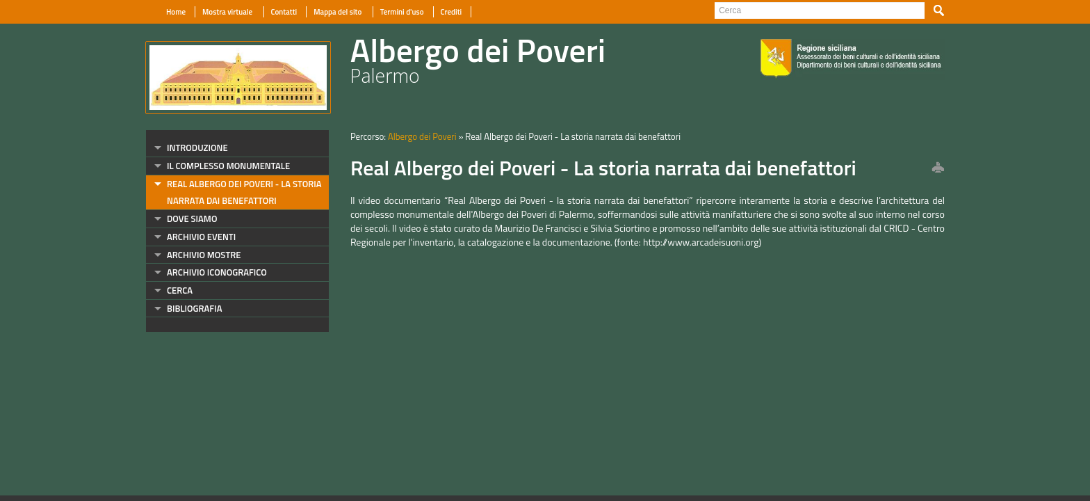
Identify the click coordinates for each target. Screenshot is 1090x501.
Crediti (451, 11)
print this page (938, 168)
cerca (180, 290)
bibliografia (194, 308)
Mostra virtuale (228, 11)
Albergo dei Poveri (422, 136)
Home (176, 11)
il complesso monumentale (228, 166)
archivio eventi (201, 237)
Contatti (284, 11)
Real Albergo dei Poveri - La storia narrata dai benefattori (244, 192)
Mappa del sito (338, 11)
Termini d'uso (402, 11)
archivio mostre (204, 255)
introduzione (197, 147)
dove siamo (192, 218)
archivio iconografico (217, 272)
